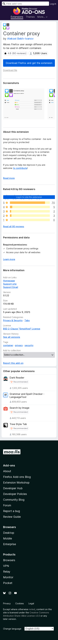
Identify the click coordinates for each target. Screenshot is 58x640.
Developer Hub (12, 488)
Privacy (7, 603)
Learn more (9, 259)
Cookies (19, 603)
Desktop (8, 532)
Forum (7, 505)
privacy (19, 345)
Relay (6, 571)
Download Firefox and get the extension (29, 63)
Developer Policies (15, 494)
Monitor (8, 577)
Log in (53, 3)
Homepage (9, 280)
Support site (10, 284)
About (7, 471)
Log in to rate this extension (29, 197)
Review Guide (12, 516)
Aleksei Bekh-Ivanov (20, 38)
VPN (6, 565)
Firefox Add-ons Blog (17, 476)
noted (32, 609)
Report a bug (11, 511)
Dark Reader (17, 377)
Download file (10, 70)
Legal (31, 603)
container (8, 345)
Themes (30, 16)
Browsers (9, 560)
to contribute (20, 168)
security (29, 345)
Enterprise (9, 544)
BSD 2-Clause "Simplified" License (21, 328)
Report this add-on (13, 363)
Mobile (7, 538)
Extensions (17, 16)
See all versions (11, 337)
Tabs (27, 320)
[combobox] (25, 4)
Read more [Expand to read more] (9, 178)
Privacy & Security (13, 320)
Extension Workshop (16, 482)
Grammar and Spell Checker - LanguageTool (27, 395)
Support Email (10, 287)
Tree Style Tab (18, 424)
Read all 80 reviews (13, 226)
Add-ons (9, 465)
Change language (12, 628)
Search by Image (19, 407)
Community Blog (13, 499)
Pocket (7, 583)
